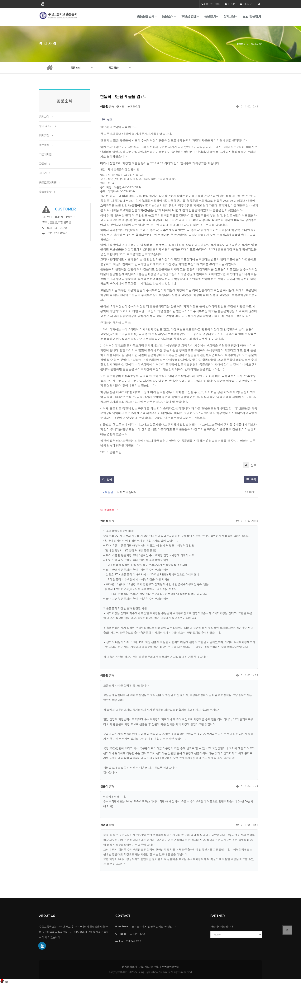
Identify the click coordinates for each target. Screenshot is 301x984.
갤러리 (43, 173)
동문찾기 (210, 17)
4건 (120, 106)
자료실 (43, 164)
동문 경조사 (45, 126)
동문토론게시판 (48, 182)
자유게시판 (45, 154)
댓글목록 (107, 509)
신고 (107, 119)
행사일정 (44, 135)
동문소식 (168, 17)
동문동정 (44, 145)
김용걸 (104, 824)
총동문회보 (45, 192)
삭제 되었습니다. (127, 492)
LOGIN (230, 3)
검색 (107, 479)
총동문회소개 (145, 17)
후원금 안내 (189, 17)
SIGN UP (246, 3)
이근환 (104, 106)
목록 (251, 479)
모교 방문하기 (252, 17)
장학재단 (229, 17)
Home (241, 43)
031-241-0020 (57, 228)
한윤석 (104, 521)
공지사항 (44, 117)
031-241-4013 (212, 3)
